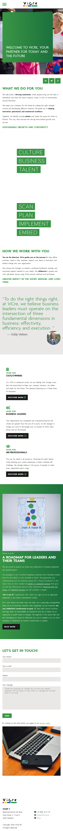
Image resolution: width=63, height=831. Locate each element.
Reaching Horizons (18, 595)
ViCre (39, 818)
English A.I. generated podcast (38, 589)
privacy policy (45, 728)
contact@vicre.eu (43, 815)
